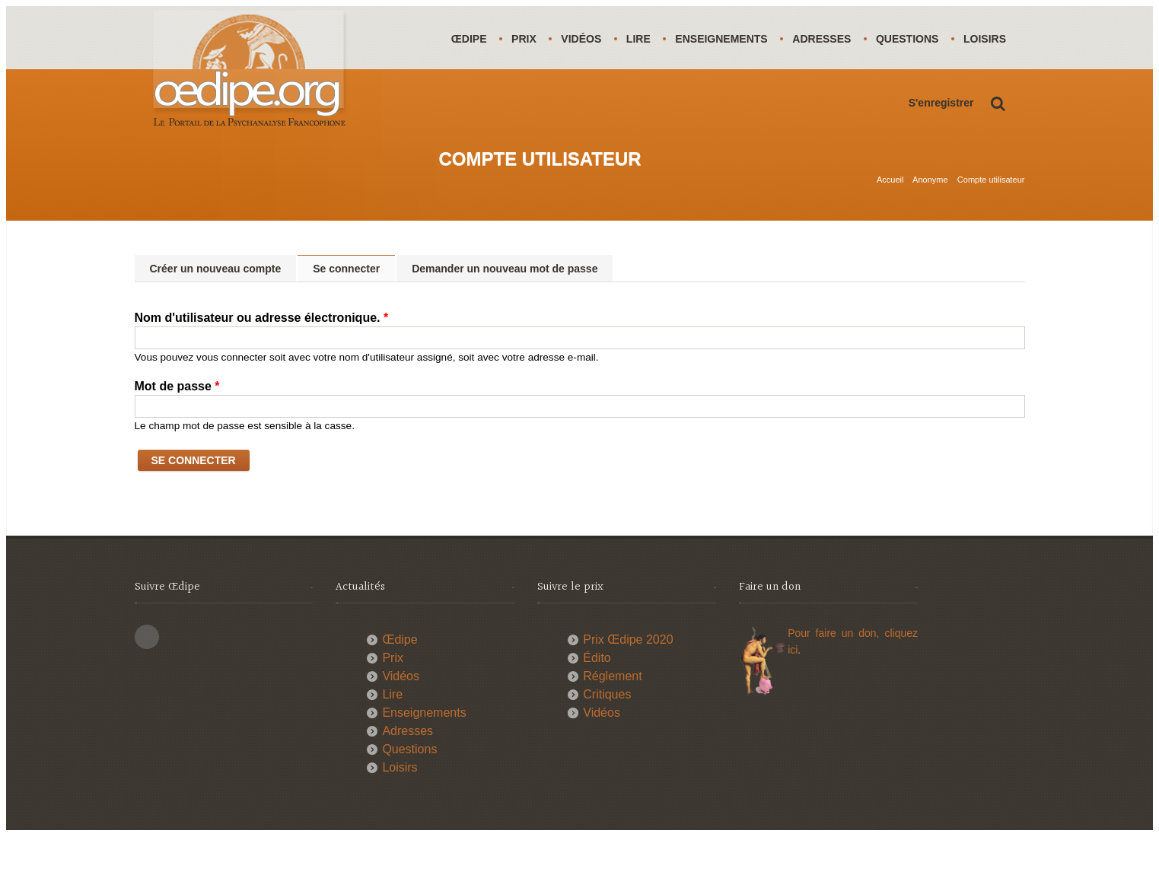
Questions (914, 39)
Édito (596, 696)
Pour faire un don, (836, 672)
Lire (642, 39)
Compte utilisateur (991, 218)
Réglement (612, 714)
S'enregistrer (941, 166)
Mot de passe (177, 424)
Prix (525, 39)
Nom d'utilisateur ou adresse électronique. (262, 356)
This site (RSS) (147, 675)
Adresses (827, 39)
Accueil (890, 218)
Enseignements (726, 39)
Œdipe (470, 39)
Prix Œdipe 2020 (628, 678)
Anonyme (929, 218)
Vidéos (584, 39)
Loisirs (473, 102)
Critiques (607, 733)
